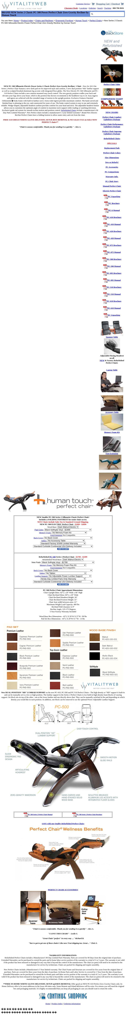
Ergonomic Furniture (64, 20)
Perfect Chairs (96, 20)
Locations (83, 8)
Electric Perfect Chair (112, 191)
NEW (102, 360)
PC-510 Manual (114, 294)
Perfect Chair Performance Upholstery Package (112, 125)
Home (16, 20)
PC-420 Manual (114, 238)
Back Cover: (38, 538)
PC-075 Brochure (114, 245)
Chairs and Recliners (44, 20)
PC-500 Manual (114, 266)
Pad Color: (39, 530)
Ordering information (72, 1004)
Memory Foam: (45, 533)
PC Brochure (114, 203)
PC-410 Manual (114, 224)
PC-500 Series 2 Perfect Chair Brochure (87, 814)
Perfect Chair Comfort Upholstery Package (111, 118)
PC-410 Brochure (114, 217)
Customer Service (83, 4)
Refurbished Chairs (112, 138)
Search (100, 8)
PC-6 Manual (114, 210)
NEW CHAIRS (112, 112)
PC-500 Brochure (114, 259)
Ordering (92, 8)
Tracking (107, 8)
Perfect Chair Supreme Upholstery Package (111, 132)
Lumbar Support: (41, 576)
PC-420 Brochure (114, 231)
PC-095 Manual (114, 280)
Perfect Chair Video (112, 84)
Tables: (44, 541)
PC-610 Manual (114, 308)
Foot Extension (56, 535)
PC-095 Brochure (114, 273)
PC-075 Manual (114, 252)
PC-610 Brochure (114, 301)
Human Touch (81, 20)
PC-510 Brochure (114, 287)
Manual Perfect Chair (112, 186)
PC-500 (53, 557)
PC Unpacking (114, 196)
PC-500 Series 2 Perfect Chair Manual (38, 814)
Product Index (27, 20)
